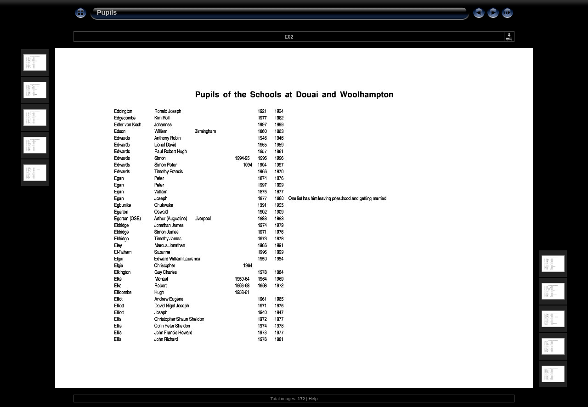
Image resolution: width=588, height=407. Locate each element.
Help (313, 398)
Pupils (107, 12)
